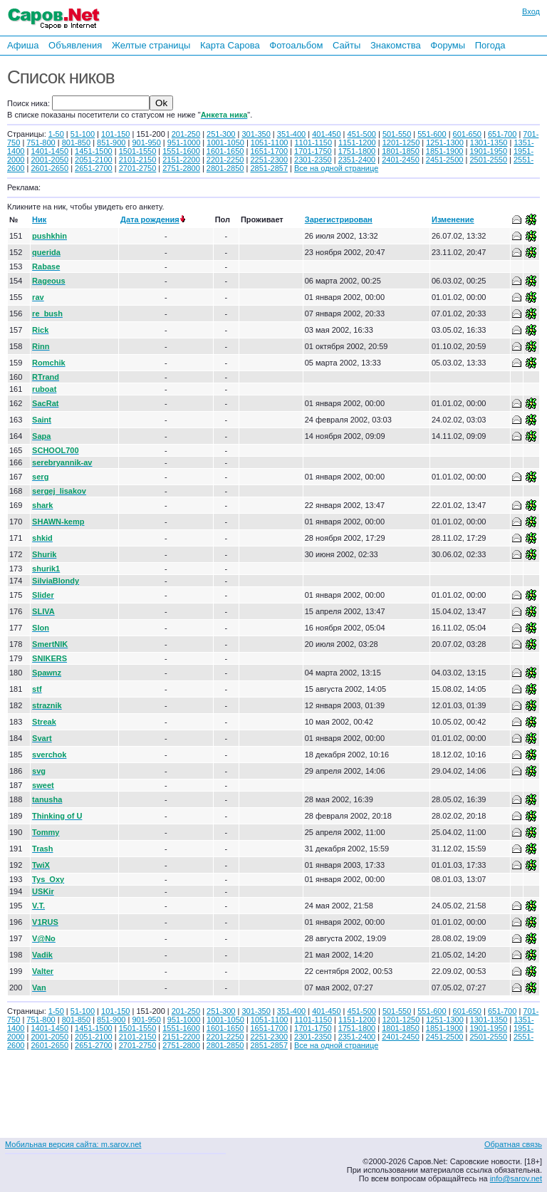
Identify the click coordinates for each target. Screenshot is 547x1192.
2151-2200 (181, 159)
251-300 (221, 134)
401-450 (326, 134)
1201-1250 (401, 142)
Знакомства (395, 45)
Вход (531, 11)
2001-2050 (49, 159)
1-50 (56, 134)
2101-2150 (138, 159)
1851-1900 (445, 151)
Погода (490, 45)
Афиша (22, 45)
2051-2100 (94, 159)
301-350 (255, 134)
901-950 (146, 142)
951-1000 (184, 142)
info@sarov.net (516, 1178)
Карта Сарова (230, 45)
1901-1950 (488, 151)
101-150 (115, 134)
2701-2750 (138, 168)
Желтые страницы (151, 45)
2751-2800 (181, 168)
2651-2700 (94, 168)
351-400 (291, 134)
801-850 (76, 142)
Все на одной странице (336, 168)
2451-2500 (445, 159)
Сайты (346, 45)
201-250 (186, 134)
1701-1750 (313, 151)
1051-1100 (269, 142)
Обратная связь (513, 1144)
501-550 (396, 134)
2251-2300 (269, 159)
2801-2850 (225, 168)
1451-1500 (94, 151)
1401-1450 (49, 151)
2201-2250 (225, 159)
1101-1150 (313, 142)
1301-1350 (489, 142)
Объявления (75, 45)
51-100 (83, 134)
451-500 (362, 134)
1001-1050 (225, 142)
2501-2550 (488, 159)
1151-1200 (357, 142)
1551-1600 (181, 151)
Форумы (447, 45)
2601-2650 (49, 168)
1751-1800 (357, 151)
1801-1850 (401, 151)
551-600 (431, 134)
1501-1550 (138, 151)
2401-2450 (401, 159)
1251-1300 (445, 142)
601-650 (467, 134)
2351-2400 (357, 159)
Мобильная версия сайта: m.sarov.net (73, 1144)
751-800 (40, 142)
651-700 (502, 134)
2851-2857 (269, 168)
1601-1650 (225, 151)
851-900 (111, 142)
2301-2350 (313, 159)
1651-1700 (269, 151)
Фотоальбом (296, 45)
